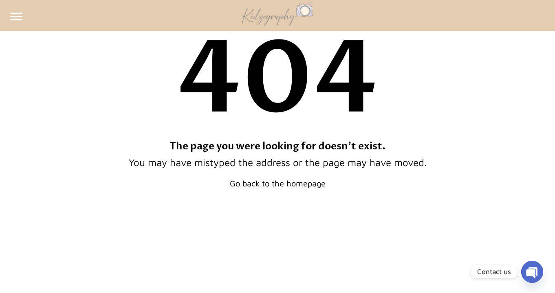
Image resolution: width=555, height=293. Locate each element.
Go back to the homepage (278, 183)
